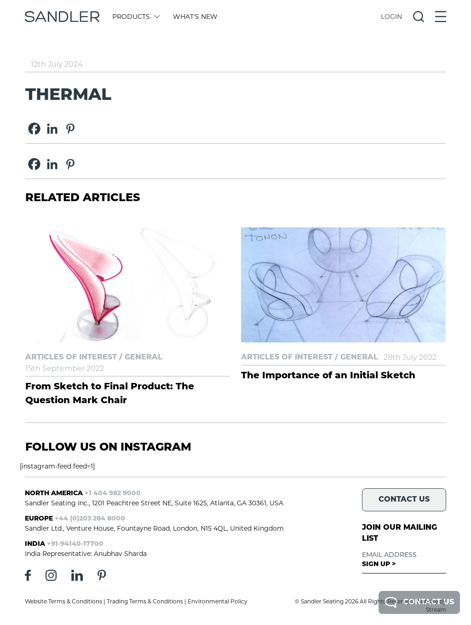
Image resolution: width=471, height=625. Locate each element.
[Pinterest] (70, 129)
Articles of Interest (71, 357)
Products (135, 16)
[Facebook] (34, 129)
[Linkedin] (52, 129)
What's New (195, 16)
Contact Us (419, 602)
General (143, 357)
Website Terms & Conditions (63, 601)
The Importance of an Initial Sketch (328, 376)
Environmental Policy (217, 601)
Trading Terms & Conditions (145, 601)
